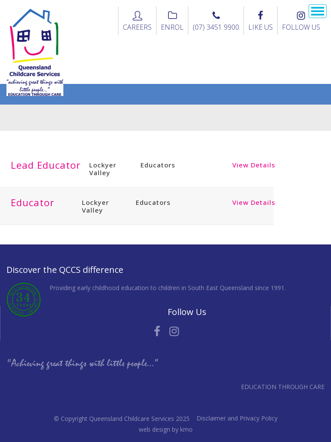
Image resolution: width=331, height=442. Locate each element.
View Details (253, 165)
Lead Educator (46, 164)
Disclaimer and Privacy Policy (237, 418)
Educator (32, 202)
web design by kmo (166, 429)
